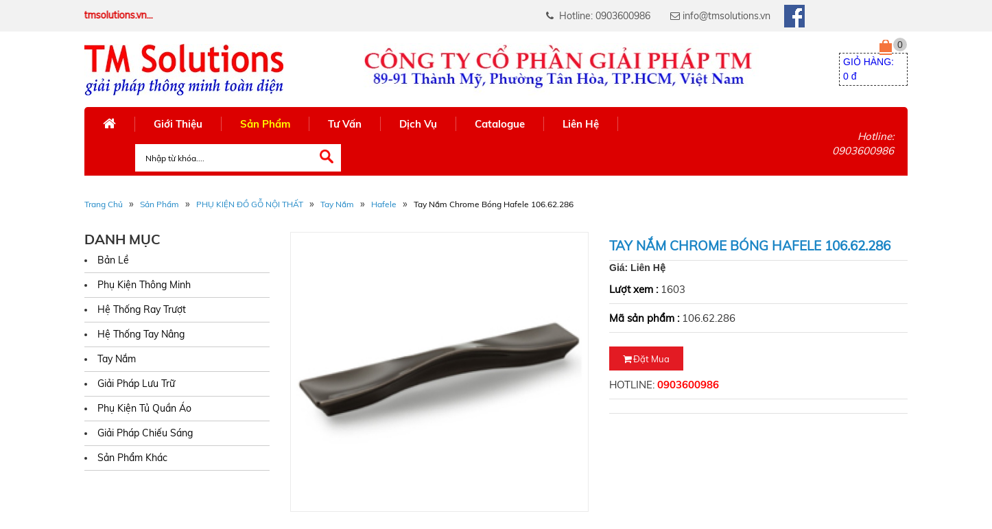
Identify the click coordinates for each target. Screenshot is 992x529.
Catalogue (500, 123)
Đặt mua (646, 358)
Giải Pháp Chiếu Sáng (145, 433)
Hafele (384, 204)
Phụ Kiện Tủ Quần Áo (144, 408)
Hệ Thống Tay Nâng (141, 334)
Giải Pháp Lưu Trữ (136, 383)
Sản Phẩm (265, 123)
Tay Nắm (337, 204)
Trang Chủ (103, 204)
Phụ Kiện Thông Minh (144, 285)
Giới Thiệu (178, 123)
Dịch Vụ (418, 123)
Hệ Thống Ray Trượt (141, 309)
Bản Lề (113, 260)
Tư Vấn (345, 123)
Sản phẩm (159, 204)
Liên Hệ (581, 123)
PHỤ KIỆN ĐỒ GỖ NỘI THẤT (249, 204)
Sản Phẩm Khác (132, 457)
